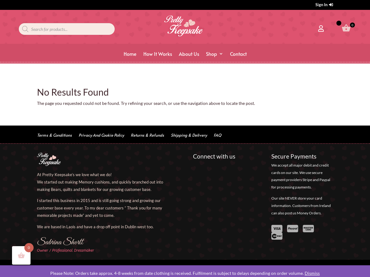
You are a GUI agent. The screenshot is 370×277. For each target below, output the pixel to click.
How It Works (157, 54)
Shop (211, 54)
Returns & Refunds (147, 135)
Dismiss (312, 273)
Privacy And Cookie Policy (101, 135)
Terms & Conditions (54, 135)
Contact (238, 54)
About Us (189, 54)
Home (130, 54)
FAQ (217, 135)
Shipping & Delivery (189, 135)
